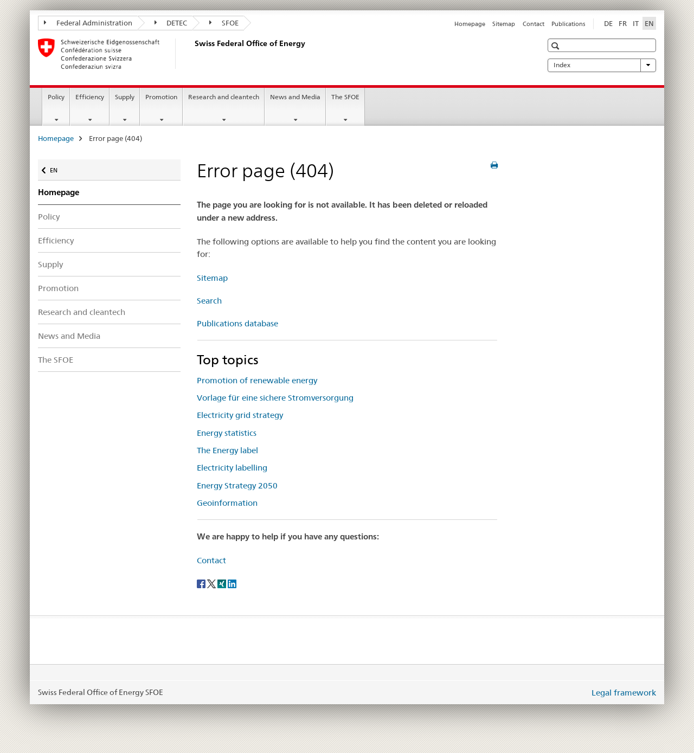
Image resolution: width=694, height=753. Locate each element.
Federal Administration (88, 22)
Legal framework (624, 692)
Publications (568, 24)
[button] (556, 46)
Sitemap (503, 24)
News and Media (295, 97)
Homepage (469, 24)
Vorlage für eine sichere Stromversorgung (275, 397)
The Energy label (227, 450)
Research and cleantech (223, 97)
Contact (533, 24)
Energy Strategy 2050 (237, 485)
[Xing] (222, 582)
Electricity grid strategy (240, 415)
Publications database (237, 323)
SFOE (224, 22)
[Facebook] (202, 582)
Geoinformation (227, 503)
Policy (56, 97)
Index (602, 65)
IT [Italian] (636, 23)
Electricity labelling (232, 467)
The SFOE (345, 97)
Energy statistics (226, 433)
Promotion (161, 97)
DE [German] (608, 23)
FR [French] (623, 23)
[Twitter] (212, 582)
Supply (124, 97)
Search (209, 300)
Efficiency (89, 97)
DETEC (171, 22)
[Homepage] (192, 53)
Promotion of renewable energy (257, 380)
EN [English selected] (649, 23)
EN (58, 167)
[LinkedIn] (232, 582)
